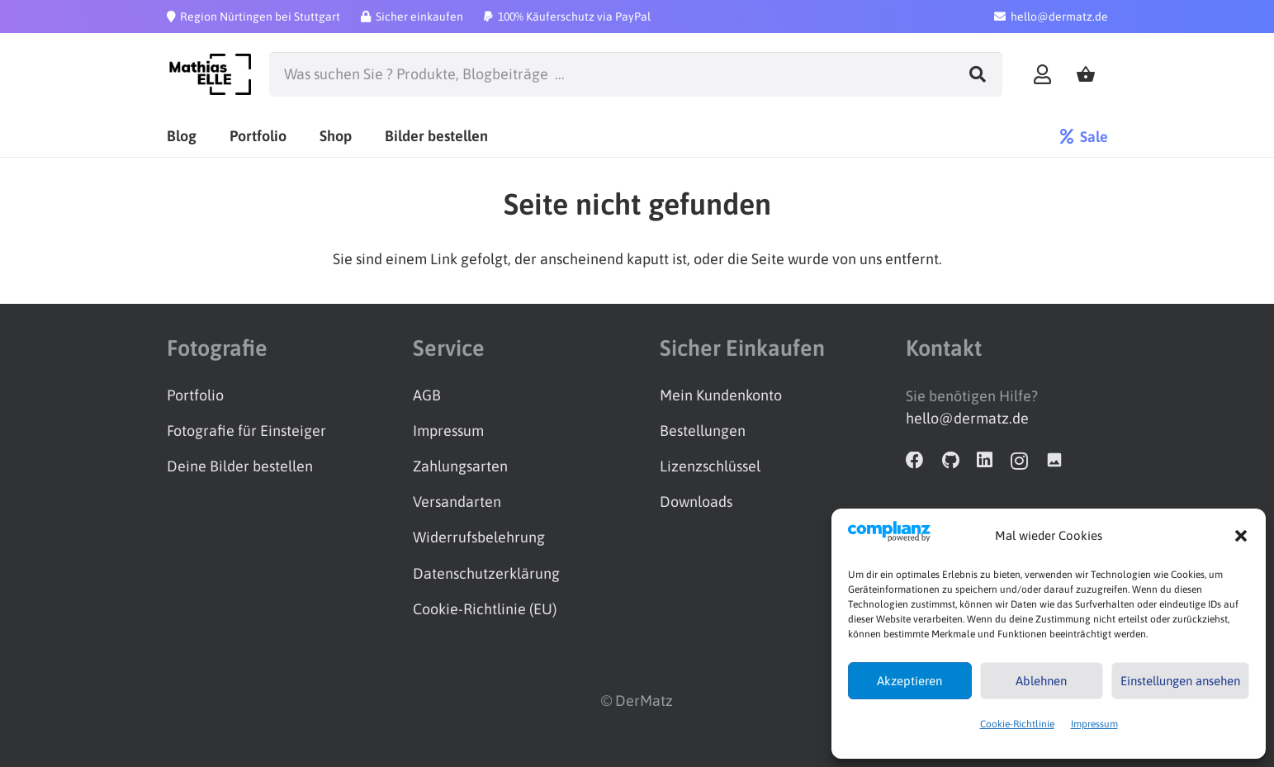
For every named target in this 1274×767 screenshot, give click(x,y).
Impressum (1094, 724)
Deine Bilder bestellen (240, 466)
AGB (427, 395)
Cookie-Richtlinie (1017, 724)
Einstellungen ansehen (1180, 681)
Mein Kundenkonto (721, 395)
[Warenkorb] (1086, 75)
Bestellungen (703, 430)
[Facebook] (915, 461)
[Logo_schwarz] (209, 74)
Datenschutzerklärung (486, 573)
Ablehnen (1041, 681)
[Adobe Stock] (1054, 461)
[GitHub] (950, 461)
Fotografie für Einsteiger (246, 430)
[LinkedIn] (984, 461)
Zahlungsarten (460, 466)
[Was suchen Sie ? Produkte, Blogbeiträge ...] (635, 74)
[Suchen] (977, 74)
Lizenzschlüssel (710, 466)
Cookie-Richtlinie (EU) (484, 609)
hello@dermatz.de (967, 418)
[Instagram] (1019, 461)
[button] (1241, 536)
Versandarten (457, 501)
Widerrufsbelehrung (479, 537)
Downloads (696, 501)
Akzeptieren (909, 681)
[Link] (1042, 74)
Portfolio (195, 395)
